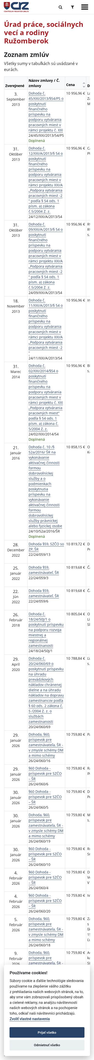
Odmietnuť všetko (47, 1045)
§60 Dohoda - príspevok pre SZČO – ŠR (45, 773)
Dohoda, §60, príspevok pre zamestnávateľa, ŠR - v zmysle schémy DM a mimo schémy (46, 745)
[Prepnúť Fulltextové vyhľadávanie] (60, 7)
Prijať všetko (47, 1032)
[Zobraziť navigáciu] (84, 7)
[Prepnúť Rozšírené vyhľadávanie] (72, 7)
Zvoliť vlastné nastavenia (30, 1019)
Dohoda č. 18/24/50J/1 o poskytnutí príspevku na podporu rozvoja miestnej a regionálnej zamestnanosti (46, 630)
